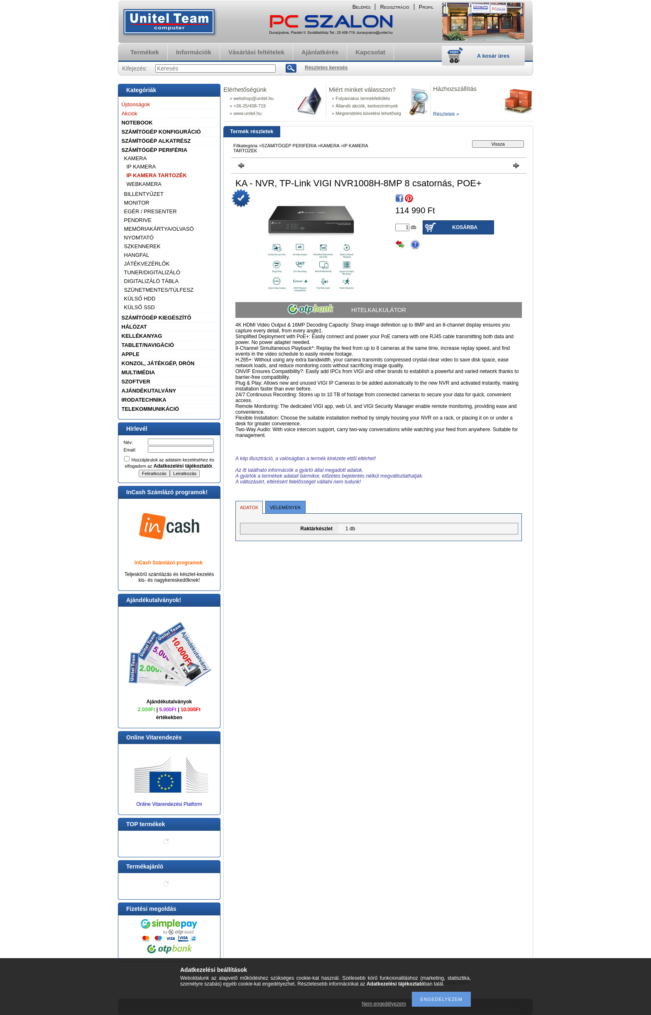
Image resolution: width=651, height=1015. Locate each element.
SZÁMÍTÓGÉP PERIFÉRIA (155, 150)
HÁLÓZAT (134, 327)
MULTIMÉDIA (138, 372)
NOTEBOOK (137, 123)
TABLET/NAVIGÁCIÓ (148, 345)
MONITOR (136, 203)
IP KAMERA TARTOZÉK (157, 175)
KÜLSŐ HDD (140, 298)
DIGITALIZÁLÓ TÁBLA (151, 281)
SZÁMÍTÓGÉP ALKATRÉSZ (156, 141)
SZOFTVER (136, 381)
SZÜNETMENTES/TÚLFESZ (159, 290)
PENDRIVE (138, 220)
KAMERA (135, 158)
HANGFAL (136, 255)
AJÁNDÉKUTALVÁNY (149, 391)
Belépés (361, 7)
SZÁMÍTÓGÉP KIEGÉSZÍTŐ (156, 318)
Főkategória (245, 145)
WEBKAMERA (144, 184)
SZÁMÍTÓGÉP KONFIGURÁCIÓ (161, 132)
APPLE (131, 354)
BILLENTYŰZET (144, 194)
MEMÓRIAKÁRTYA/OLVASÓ (159, 229)
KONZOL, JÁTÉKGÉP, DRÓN (158, 363)
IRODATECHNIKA (144, 400)
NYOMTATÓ (139, 237)
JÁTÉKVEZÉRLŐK (147, 264)
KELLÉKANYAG (142, 336)
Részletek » (446, 114)
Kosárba (464, 227)
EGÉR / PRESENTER (150, 211)
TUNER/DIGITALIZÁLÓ (152, 272)
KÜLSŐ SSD (139, 307)
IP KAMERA (141, 166)
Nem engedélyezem (384, 1004)
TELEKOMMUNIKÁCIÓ (150, 409)
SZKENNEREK (142, 246)
